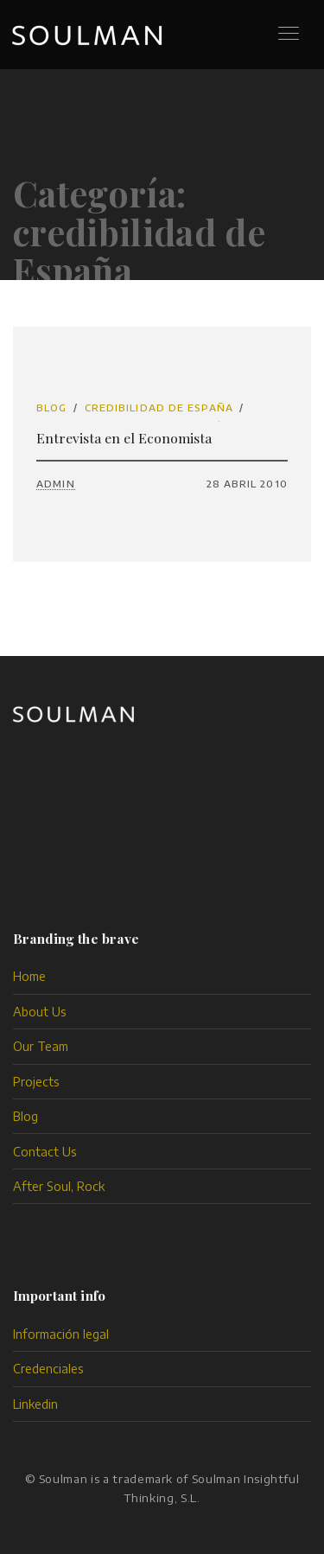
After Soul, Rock (59, 1186)
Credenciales (48, 1368)
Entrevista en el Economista (124, 438)
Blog (51, 407)
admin (55, 483)
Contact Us (45, 1151)
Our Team (40, 1046)
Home (29, 976)
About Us (40, 1011)
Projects (36, 1081)
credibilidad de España (159, 407)
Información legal (61, 1334)
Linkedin (35, 1404)
